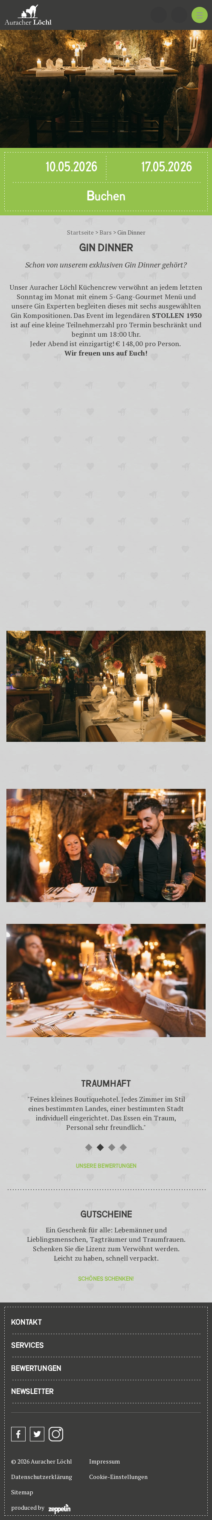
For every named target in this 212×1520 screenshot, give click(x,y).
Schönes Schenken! (106, 1278)
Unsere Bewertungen (106, 1166)
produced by (40, 1508)
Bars (105, 232)
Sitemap (22, 1492)
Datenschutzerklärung (41, 1477)
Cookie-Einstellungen (118, 1477)
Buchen (106, 196)
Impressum (104, 1461)
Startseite (80, 232)
